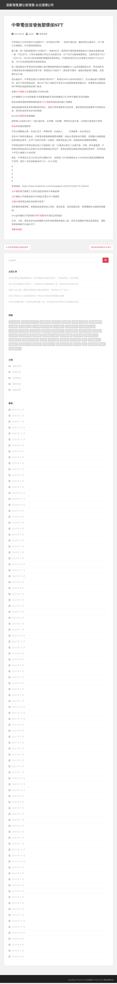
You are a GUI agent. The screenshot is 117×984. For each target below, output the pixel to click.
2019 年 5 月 (18, 892)
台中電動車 (47, 103)
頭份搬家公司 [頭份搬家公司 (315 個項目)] (15, 349)
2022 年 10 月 (18, 648)
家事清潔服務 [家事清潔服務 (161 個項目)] (85, 332)
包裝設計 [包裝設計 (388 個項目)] (56, 323)
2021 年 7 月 (18, 737)
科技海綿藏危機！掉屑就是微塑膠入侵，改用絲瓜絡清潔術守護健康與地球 (44, 302)
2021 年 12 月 (18, 707)
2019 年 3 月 (18, 904)
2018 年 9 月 (18, 939)
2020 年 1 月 (18, 844)
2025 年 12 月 (18, 428)
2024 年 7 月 (18, 523)
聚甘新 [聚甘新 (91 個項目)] (77, 345)
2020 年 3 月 (18, 832)
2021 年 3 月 (18, 761)
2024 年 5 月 (18, 535)
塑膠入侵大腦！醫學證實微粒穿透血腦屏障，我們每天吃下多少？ (39, 290)
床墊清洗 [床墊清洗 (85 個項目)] (97, 332)
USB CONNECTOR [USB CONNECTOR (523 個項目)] (30, 323)
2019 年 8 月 (18, 874)
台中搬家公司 (22, 92)
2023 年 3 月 (18, 618)
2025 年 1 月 (18, 488)
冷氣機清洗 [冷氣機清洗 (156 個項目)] (45, 323)
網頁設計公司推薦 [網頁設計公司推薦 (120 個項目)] (64, 345)
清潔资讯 (16, 379)
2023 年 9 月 (18, 583)
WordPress (108, 981)
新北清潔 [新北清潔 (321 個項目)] (78, 336)
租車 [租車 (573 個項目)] (84, 340)
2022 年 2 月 (18, 696)
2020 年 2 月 (18, 838)
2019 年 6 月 (18, 886)
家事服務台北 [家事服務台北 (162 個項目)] (57, 332)
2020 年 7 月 (18, 809)
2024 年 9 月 (18, 511)
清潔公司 (16, 373)
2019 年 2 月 (18, 910)
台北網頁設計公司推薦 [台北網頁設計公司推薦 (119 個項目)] (19, 332)
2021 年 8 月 (18, 731)
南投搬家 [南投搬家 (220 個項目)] (66, 323)
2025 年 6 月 (18, 464)
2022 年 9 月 (18, 654)
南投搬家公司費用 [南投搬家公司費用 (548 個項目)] (79, 323)
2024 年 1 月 (18, 559)
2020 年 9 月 (18, 797)
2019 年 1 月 (18, 915)
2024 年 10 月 (18, 505)
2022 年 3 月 (18, 690)
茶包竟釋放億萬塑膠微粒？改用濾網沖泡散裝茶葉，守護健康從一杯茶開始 (44, 279)
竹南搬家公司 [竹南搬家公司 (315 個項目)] (94, 340)
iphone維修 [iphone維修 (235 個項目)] (14, 323)
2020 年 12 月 (18, 779)
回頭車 (15, 127)
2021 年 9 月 (18, 725)
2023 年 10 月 (18, 577)
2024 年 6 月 (18, 529)
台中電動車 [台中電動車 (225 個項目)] (58, 327)
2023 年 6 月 (18, 600)
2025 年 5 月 (18, 470)
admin (31, 35)
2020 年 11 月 (18, 785)
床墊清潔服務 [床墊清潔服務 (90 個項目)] (25, 336)
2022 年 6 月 (18, 672)
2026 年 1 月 (18, 422)
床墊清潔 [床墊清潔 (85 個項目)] (13, 336)
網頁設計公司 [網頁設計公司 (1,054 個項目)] (48, 345)
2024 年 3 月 (18, 547)
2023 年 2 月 (18, 624)
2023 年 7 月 (18, 595)
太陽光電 (16, 202)
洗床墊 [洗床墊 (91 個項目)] (43, 340)
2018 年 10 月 (18, 933)
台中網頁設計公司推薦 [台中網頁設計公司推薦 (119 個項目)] (42, 327)
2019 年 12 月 (18, 850)
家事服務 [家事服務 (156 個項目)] (46, 332)
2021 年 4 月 (18, 755)
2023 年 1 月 (18, 630)
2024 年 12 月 (18, 493)
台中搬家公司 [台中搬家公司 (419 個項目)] (25, 327)
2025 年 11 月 (18, 434)
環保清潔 (43, 35)
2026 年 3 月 (18, 410)
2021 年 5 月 (18, 749)
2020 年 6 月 (18, 814)
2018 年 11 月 (18, 927)
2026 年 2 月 (18, 416)
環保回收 (16, 384)
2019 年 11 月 (18, 856)
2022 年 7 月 (18, 666)
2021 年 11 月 (18, 713)
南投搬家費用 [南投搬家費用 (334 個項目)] (95, 323)
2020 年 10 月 (18, 791)
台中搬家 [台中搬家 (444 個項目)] (13, 327)
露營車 (23, 116)
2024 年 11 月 (18, 499)
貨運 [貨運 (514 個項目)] (84, 345)
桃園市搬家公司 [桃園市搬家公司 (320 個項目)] (90, 336)
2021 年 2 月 (18, 767)
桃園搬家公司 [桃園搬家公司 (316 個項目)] (15, 340)
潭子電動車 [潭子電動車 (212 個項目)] (75, 340)
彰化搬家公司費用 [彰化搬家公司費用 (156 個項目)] (50, 336)
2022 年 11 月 (18, 642)
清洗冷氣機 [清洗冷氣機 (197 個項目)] (53, 340)
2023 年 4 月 (18, 612)
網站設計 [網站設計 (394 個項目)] (13, 345)
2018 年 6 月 (18, 957)
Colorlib (89, 981)
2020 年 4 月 (18, 826)
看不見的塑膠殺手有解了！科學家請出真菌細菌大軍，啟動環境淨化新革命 (44, 284)
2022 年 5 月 (18, 678)
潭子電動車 (41, 216)
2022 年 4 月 (18, 684)
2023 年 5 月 (18, 606)
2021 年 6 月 (18, 743)
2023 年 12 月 (18, 565)
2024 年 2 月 (18, 553)
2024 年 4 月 (18, 541)
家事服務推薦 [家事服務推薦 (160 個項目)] (71, 332)
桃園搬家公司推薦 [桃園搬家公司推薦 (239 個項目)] (30, 340)
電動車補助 (17, 230)
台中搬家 (16, 192)
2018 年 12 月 (18, 921)
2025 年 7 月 (18, 458)
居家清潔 (16, 367)
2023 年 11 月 (18, 571)
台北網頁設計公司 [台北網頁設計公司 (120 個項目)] (87, 327)
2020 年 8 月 (18, 803)
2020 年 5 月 (18, 820)
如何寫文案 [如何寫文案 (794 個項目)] (35, 332)
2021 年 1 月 (18, 773)
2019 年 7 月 (18, 880)
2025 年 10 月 (18, 440)
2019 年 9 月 (18, 868)
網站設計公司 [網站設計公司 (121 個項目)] (25, 345)
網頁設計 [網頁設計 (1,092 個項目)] (37, 345)
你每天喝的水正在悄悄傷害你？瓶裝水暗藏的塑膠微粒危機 (36, 296)
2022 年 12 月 (18, 636)
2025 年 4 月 (18, 476)
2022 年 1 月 (18, 702)
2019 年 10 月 (18, 862)
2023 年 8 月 (18, 589)
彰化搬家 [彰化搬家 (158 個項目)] (37, 336)
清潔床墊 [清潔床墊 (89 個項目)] (64, 340)
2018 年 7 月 (18, 951)
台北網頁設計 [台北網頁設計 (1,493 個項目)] (71, 327)
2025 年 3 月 (18, 482)
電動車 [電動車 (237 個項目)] (102, 345)
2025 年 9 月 (18, 446)
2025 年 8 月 (18, 452)
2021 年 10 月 (18, 719)
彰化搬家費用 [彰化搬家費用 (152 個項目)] (66, 336)
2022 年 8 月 (18, 660)
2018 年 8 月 (18, 945)
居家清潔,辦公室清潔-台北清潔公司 (30, 5)
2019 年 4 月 (18, 898)
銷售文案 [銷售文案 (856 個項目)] (92, 345)
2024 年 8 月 (18, 517)
